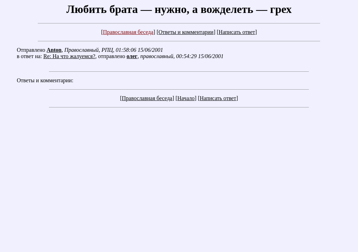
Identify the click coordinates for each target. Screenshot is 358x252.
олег (132, 56)
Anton (54, 50)
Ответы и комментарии (185, 32)
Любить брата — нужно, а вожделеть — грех (179, 9)
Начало (185, 98)
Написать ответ (237, 32)
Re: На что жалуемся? (69, 56)
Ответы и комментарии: (45, 80)
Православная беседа (128, 32)
